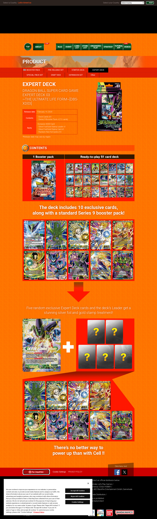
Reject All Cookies (77, 496)
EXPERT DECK (98, 70)
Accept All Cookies (78, 491)
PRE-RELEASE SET (56, 70)
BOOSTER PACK (31, 70)
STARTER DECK (78, 70)
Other (93, 75)
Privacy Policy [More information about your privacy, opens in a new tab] (38, 512)
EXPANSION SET (76, 75)
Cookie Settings (59, 472)
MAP (151, 3)
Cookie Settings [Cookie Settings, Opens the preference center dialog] (77, 502)
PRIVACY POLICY (75, 472)
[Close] (88, 483)
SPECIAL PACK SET (35, 75)
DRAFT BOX (56, 75)
